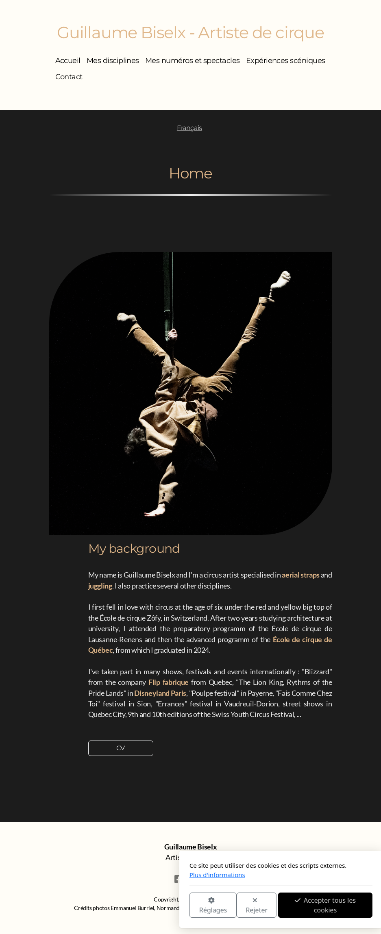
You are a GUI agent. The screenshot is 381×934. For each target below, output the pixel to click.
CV (120, 748)
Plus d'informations (127, 875)
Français (189, 128)
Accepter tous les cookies (235, 905)
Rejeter (166, 905)
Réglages (122, 905)
